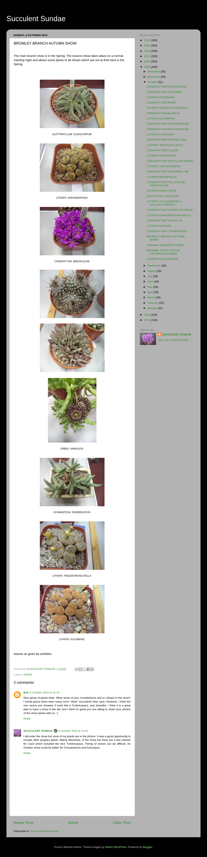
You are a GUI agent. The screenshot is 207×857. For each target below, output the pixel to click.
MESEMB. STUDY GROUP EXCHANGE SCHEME (163, 252)
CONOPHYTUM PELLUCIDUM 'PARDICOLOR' (166, 184)
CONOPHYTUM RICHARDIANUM (167, 123)
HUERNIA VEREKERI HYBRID (166, 245)
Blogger (147, 847)
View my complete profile (173, 339)
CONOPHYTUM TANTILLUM (164, 220)
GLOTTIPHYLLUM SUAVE (163, 196)
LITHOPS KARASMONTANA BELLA (169, 215)
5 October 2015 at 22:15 (44, 692)
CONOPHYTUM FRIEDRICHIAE (167, 86)
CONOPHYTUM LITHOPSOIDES (167, 231)
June (150, 281)
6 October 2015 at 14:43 (73, 730)
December (154, 71)
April (150, 292)
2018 (147, 50)
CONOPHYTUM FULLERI (162, 150)
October (152, 82)
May (150, 286)
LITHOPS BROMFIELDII (162, 176)
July (150, 276)
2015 (147, 66)
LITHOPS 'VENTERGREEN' (164, 166)
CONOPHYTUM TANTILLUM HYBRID (170, 161)
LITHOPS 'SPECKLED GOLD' (165, 145)
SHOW (27, 674)
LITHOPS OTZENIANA (161, 97)
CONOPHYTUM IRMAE (161, 102)
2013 (147, 320)
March (151, 297)
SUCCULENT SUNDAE (38, 730)
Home (73, 822)
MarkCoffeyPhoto (115, 847)
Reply (27, 718)
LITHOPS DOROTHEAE (161, 155)
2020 (147, 40)
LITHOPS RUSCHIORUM (162, 258)
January (152, 308)
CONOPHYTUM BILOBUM (163, 113)
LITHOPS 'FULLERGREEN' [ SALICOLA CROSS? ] (164, 203)
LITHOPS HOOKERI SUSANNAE (167, 107)
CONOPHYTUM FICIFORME (164, 92)
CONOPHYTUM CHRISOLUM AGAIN (170, 209)
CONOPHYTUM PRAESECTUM (166, 139)
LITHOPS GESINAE (159, 225)
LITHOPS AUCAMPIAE (161, 118)
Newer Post (23, 822)
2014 (147, 314)
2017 (147, 56)
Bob (26, 692)
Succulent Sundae (35, 19)
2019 (147, 45)
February (153, 302)
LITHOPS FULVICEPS (160, 134)
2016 (147, 61)
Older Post (122, 822)
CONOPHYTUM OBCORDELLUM (167, 171)
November (154, 76)
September (154, 265)
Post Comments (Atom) (44, 831)
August (152, 270)
